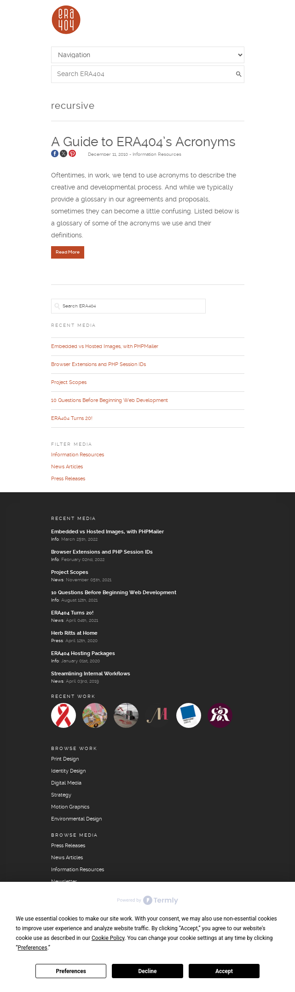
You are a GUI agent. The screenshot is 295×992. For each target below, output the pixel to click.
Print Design (65, 759)
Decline (147, 971)
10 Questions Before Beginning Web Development (109, 400)
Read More (68, 252)
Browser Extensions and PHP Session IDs (98, 364)
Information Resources (157, 154)
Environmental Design (76, 819)
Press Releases (68, 479)
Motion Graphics (70, 807)
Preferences (71, 971)
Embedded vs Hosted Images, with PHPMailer (104, 346)
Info (55, 539)
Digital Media (66, 783)
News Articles (67, 467)
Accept (224, 971)
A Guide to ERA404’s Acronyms (143, 142)
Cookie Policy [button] (108, 938)
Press (57, 640)
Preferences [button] (32, 948)
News (57, 580)
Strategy (61, 795)
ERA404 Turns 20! (72, 418)
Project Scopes (69, 382)
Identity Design (68, 771)
